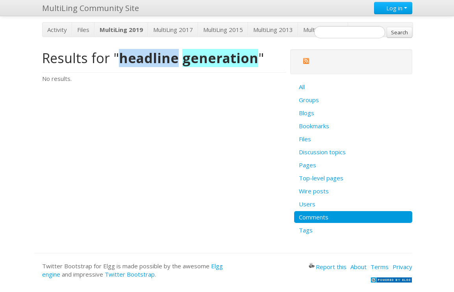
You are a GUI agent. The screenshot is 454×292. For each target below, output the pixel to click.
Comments (313, 217)
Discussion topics (322, 152)
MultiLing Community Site (90, 8)
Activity (57, 30)
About (358, 267)
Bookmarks (314, 126)
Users (307, 204)
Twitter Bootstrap (130, 274)
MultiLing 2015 (223, 30)
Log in (393, 8)
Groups (309, 100)
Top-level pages (321, 178)
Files (83, 30)
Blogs (306, 113)
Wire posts (314, 191)
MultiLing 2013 (273, 30)
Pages (307, 165)
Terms (380, 267)
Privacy (402, 267)
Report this (328, 267)
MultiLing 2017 (173, 30)
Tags (306, 230)
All (302, 87)
